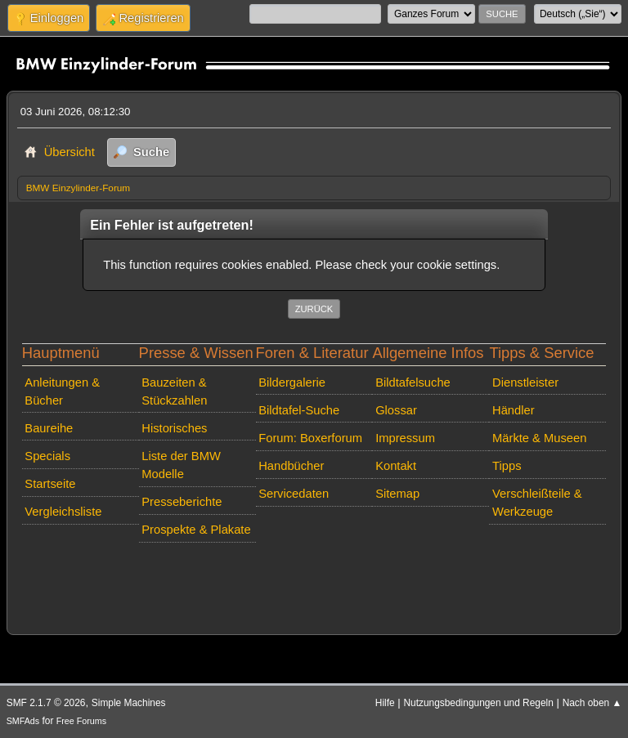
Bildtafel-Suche (298, 410)
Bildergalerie (291, 382)
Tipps (506, 465)
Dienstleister (525, 382)
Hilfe (385, 703)
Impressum (405, 438)
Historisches (174, 428)
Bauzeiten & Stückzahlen (174, 391)
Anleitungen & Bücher (62, 391)
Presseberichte (181, 501)
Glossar (396, 410)
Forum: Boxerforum (310, 438)
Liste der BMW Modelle (181, 465)
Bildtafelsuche (413, 382)
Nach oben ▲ (592, 703)
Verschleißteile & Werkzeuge (537, 502)
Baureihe (49, 428)
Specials (47, 456)
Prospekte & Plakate (195, 529)
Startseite (50, 483)
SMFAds (23, 721)
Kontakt (395, 465)
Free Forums (81, 721)
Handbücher (291, 465)
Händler (513, 410)
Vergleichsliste (63, 511)
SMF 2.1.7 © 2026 (46, 703)
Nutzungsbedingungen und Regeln (478, 703)
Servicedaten (293, 493)
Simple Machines (129, 703)
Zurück (314, 309)
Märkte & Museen (539, 438)
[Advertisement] (314, 573)
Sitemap (397, 493)
